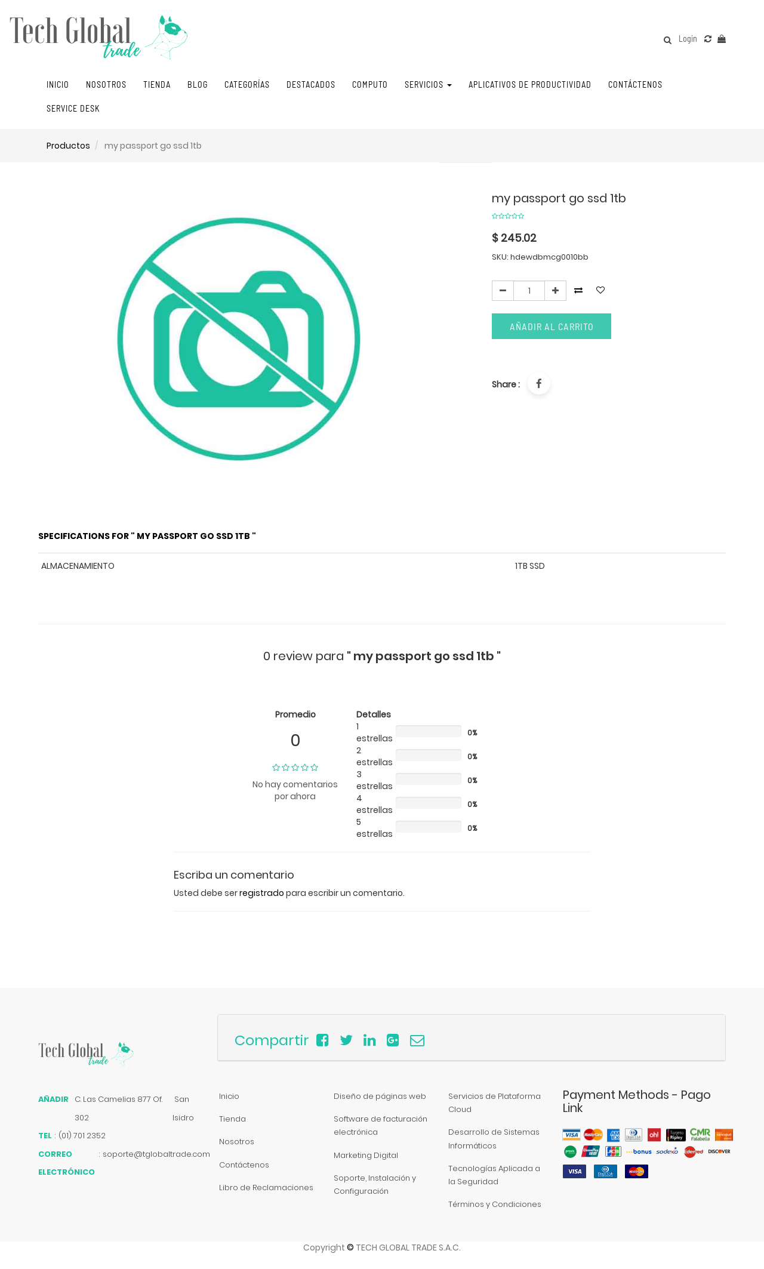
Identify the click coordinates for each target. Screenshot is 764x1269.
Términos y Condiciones (494, 1204)
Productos (68, 146)
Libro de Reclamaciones (266, 1187)
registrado (261, 893)
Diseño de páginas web (380, 1096)
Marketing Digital (366, 1155)
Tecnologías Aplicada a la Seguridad (494, 1175)
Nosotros (236, 1141)
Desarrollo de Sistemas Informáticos (494, 1138)
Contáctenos (244, 1165)
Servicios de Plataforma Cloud (494, 1103)
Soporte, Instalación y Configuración (375, 1184)
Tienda (232, 1119)
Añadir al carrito (552, 326)
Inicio (229, 1096)
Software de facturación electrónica (380, 1125)
